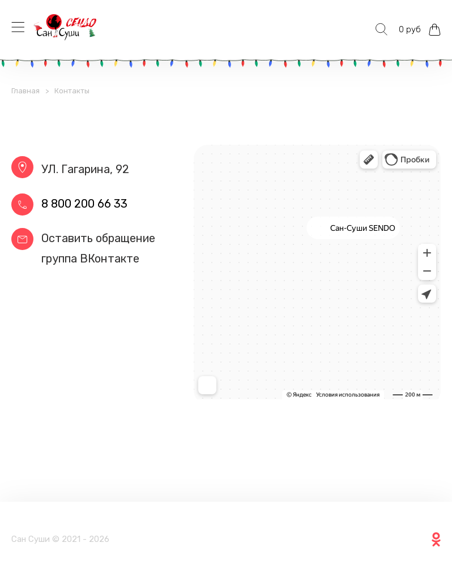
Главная (25, 91)
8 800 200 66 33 (84, 203)
